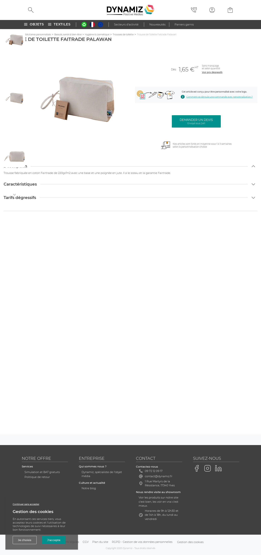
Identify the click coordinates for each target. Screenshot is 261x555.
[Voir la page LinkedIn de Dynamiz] (218, 468)
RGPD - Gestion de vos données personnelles (142, 542)
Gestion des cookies (190, 542)
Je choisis (24, 540)
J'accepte (53, 540)
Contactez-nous (147, 466)
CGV (86, 542)
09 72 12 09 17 (154, 471)
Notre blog (89, 488)
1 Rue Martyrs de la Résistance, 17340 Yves (160, 483)
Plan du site (100, 542)
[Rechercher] (31, 10)
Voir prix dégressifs (212, 72)
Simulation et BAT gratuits (42, 472)
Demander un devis (196, 121)
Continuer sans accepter (26, 504)
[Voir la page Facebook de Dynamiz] (196, 468)
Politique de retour (37, 477)
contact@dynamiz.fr (158, 476)
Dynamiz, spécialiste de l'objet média (102, 474)
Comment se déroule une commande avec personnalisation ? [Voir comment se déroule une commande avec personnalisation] (216, 96)
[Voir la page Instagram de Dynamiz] (207, 468)
